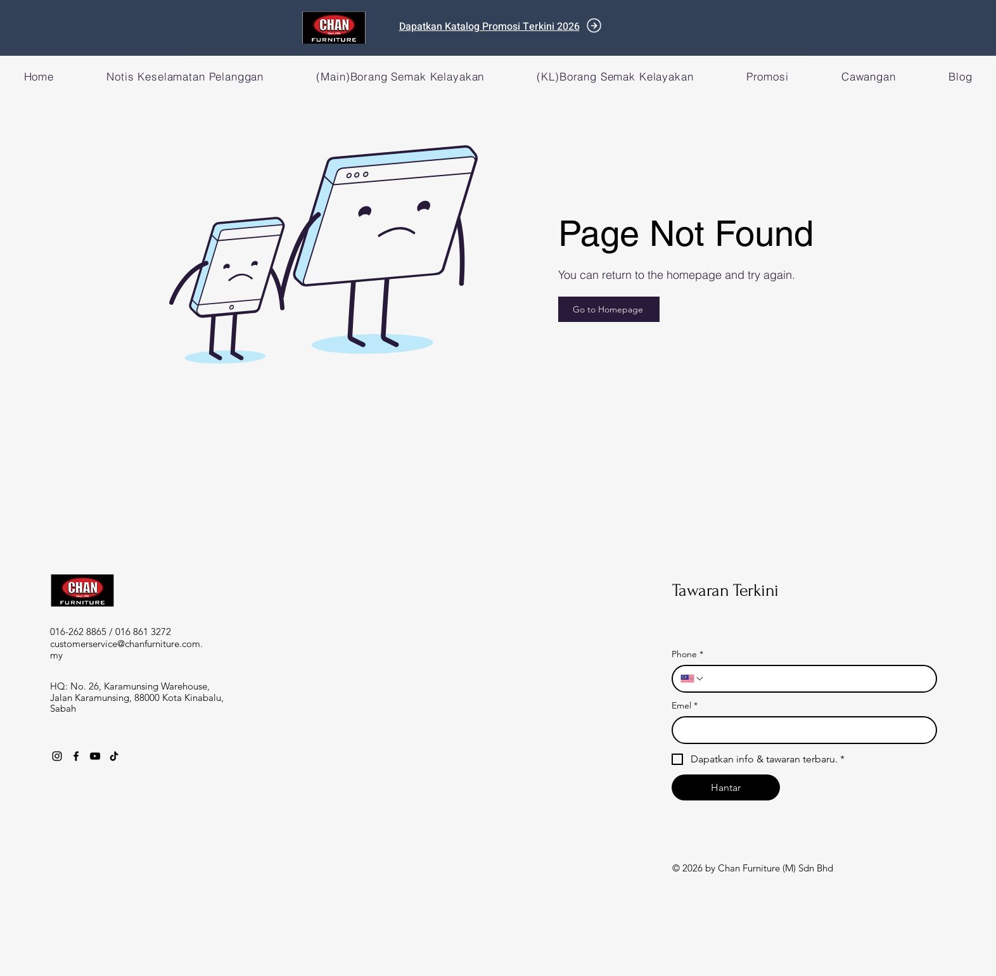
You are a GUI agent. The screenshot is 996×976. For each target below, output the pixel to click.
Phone (687, 654)
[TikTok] (114, 756)
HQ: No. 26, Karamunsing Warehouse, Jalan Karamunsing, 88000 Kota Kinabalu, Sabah (137, 697)
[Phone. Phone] (816, 678)
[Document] (594, 26)
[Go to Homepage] (609, 309)
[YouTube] (95, 756)
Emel (685, 705)
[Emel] (800, 730)
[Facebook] (76, 756)
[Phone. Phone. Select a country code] (692, 679)
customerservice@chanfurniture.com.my (126, 649)
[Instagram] (57, 756)
